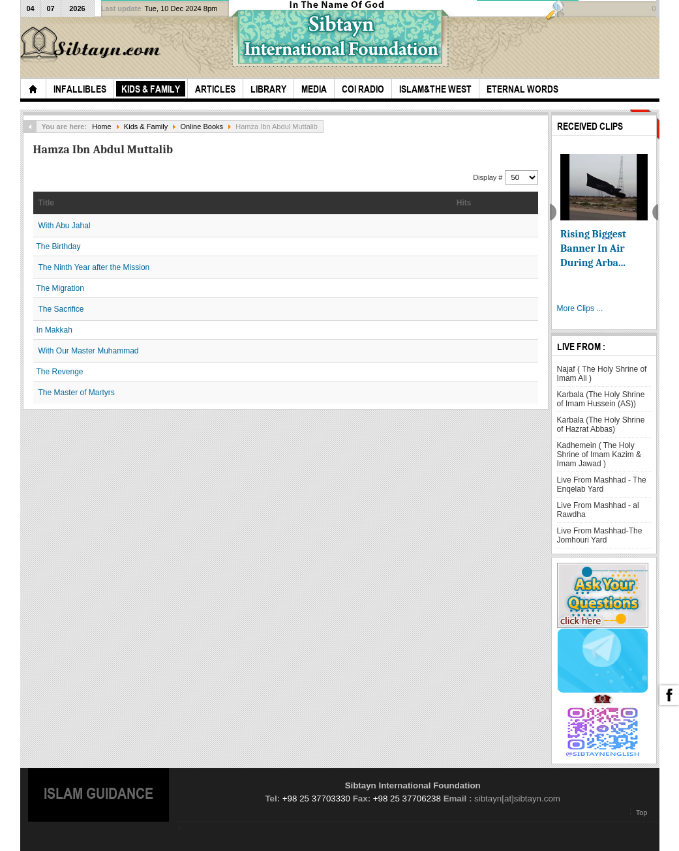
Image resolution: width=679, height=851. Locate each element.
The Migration (60, 288)
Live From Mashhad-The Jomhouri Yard (599, 535)
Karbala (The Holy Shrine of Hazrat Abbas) (601, 424)
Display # (488, 177)
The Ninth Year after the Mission (94, 267)
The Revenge (60, 371)
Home (101, 126)
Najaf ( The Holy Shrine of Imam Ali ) (602, 374)
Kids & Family (146, 126)
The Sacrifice (61, 309)
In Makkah (54, 330)
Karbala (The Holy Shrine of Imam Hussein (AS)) (601, 399)
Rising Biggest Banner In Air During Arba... (593, 248)
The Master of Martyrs (76, 392)
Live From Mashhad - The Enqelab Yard (601, 484)
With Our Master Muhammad (88, 350)
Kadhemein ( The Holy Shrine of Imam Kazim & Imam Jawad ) (599, 454)
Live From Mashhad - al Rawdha (598, 510)
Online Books (201, 126)
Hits (464, 202)
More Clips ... (580, 308)
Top (642, 812)
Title (46, 202)
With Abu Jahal (64, 225)
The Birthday (59, 246)
